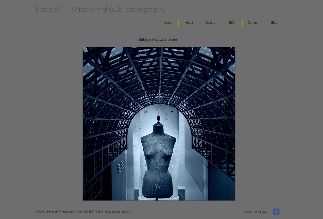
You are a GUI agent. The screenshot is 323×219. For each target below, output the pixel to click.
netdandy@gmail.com (117, 211)
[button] (210, 23)
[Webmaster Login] (256, 212)
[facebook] (276, 211)
